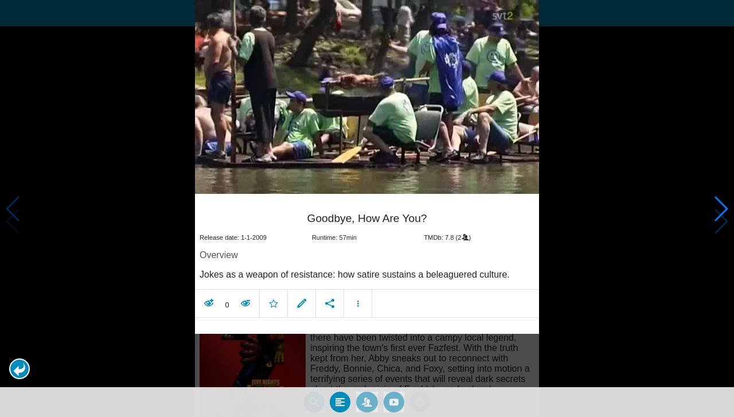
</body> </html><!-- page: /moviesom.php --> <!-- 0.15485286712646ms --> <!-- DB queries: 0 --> (367, 208)
